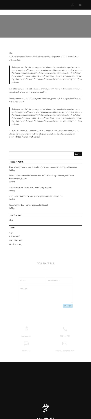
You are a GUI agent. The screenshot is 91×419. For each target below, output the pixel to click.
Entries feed (14, 236)
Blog (11, 220)
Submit (67, 306)
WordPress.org (15, 244)
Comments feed (16, 240)
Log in (11, 232)
